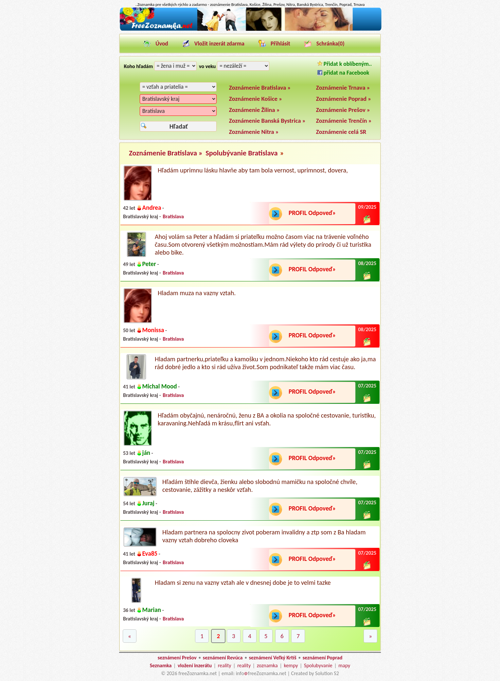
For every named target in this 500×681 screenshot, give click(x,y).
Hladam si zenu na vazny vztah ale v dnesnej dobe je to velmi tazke (243, 582)
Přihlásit (280, 43)
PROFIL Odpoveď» (312, 213)
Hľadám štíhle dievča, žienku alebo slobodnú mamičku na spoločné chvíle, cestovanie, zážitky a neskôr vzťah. (259, 485)
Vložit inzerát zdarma (219, 43)
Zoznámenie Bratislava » (260, 87)
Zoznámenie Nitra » (254, 131)
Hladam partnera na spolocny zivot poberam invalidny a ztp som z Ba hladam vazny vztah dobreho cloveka (264, 536)
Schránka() (330, 43)
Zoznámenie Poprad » (343, 98)
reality (224, 665)
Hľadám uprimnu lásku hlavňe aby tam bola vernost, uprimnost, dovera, (253, 170)
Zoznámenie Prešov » (343, 110)
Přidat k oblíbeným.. (344, 63)
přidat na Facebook (343, 72)
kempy (291, 665)
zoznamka (267, 665)
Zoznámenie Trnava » (343, 87)
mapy (344, 665)
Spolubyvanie (318, 665)
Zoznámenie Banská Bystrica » (267, 120)
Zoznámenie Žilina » (254, 110)
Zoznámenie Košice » (255, 98)
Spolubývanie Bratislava (241, 153)
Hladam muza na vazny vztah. (197, 293)
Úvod (161, 43)
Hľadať (179, 126)
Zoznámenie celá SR (341, 131)
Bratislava (173, 216)
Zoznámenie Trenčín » (344, 120)
